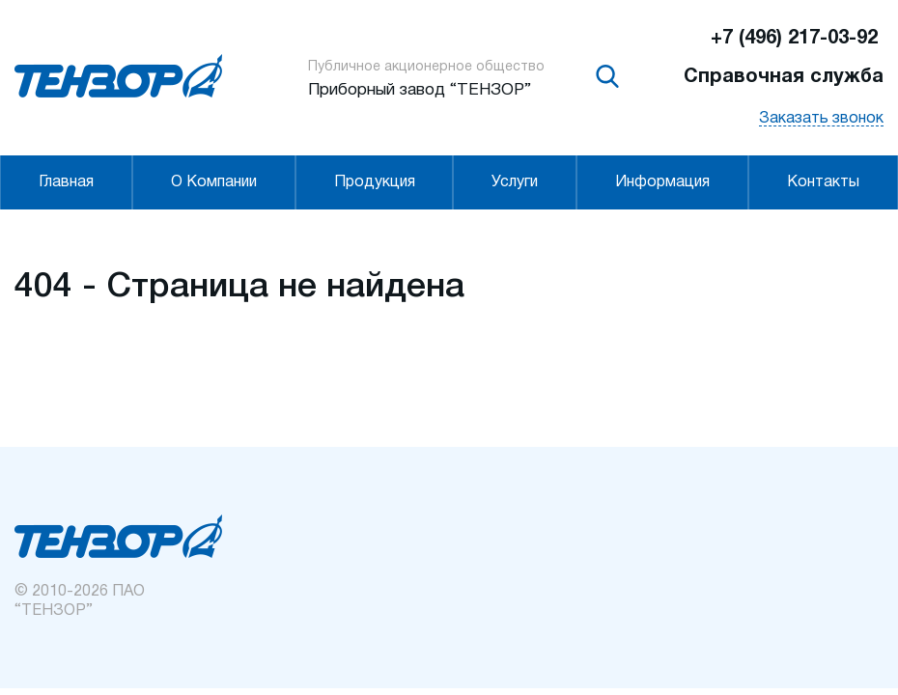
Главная (66, 182)
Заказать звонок (821, 118)
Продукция (374, 182)
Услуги (514, 182)
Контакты (823, 182)
